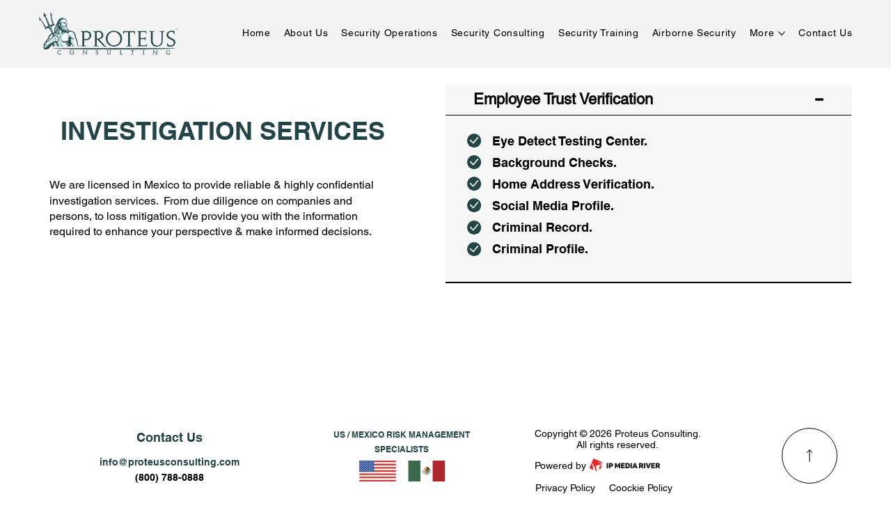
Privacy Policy (565, 487)
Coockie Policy (640, 487)
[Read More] (809, 456)
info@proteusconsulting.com (169, 462)
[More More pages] (781, 33)
